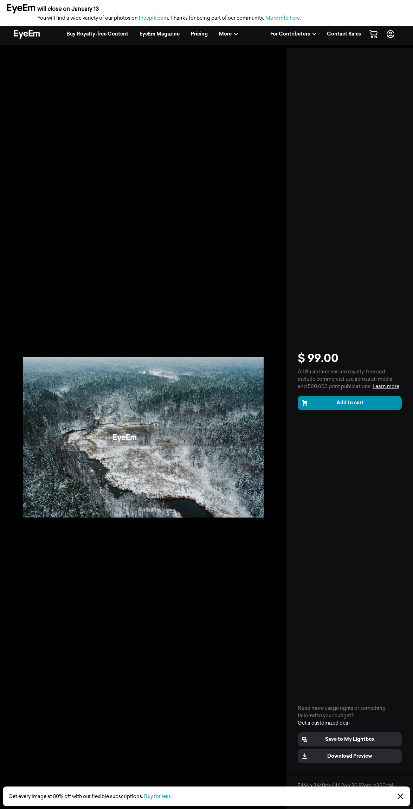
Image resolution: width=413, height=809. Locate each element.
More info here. (283, 18)
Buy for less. (158, 797)
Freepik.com (153, 18)
